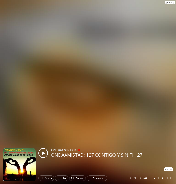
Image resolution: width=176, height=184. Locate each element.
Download (97, 178)
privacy (170, 2)
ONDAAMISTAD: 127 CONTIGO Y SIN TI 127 (96, 155)
